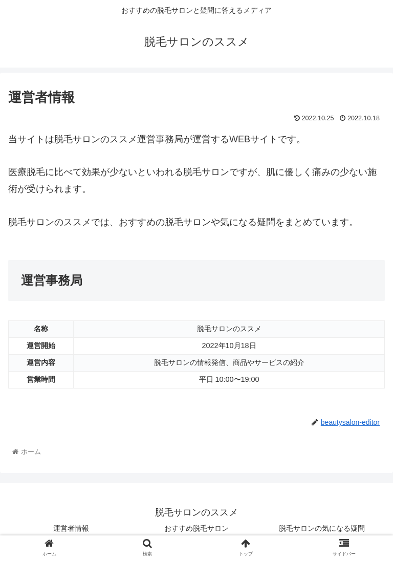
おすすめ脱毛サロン (196, 528)
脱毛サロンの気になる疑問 (322, 528)
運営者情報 (71, 528)
